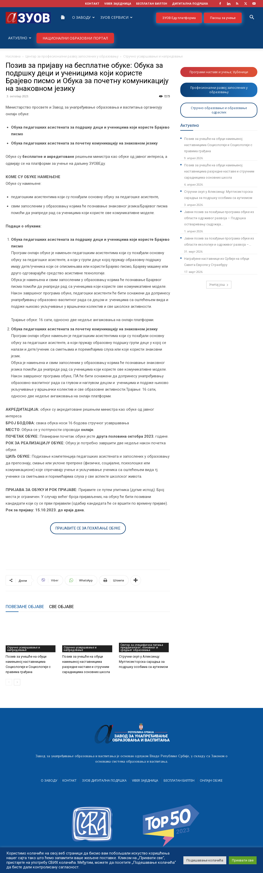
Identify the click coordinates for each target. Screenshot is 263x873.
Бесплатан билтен (179, 780)
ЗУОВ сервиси (116, 17)
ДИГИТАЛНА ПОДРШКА (190, 3)
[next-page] (17, 682)
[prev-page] (9, 682)
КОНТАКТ (92, 3)
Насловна (13, 56)
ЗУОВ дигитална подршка (104, 780)
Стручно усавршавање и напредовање (23, 649)
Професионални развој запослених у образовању (219, 89)
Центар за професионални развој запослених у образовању (71, 56)
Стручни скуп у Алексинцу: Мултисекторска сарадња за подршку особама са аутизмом (143, 662)
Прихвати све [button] (242, 860)
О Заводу (83, 17)
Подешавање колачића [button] (204, 860)
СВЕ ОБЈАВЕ (61, 606)
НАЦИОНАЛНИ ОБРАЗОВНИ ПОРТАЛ (75, 38)
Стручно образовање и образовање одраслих (219, 110)
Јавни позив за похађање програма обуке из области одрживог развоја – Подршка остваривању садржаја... (219, 218)
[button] (252, 17)
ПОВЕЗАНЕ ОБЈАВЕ (25, 606)
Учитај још (219, 284)
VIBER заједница (117, 3)
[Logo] (28, 17)
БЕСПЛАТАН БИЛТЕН (151, 3)
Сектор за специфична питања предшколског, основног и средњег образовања (141, 647)
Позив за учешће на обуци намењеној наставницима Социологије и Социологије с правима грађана (218, 145)
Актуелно (19, 37)
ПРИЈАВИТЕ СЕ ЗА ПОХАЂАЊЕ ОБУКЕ (87, 528)
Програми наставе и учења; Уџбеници (219, 72)
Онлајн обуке (211, 780)
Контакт (69, 780)
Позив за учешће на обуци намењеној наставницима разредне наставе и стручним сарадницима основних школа (219, 171)
